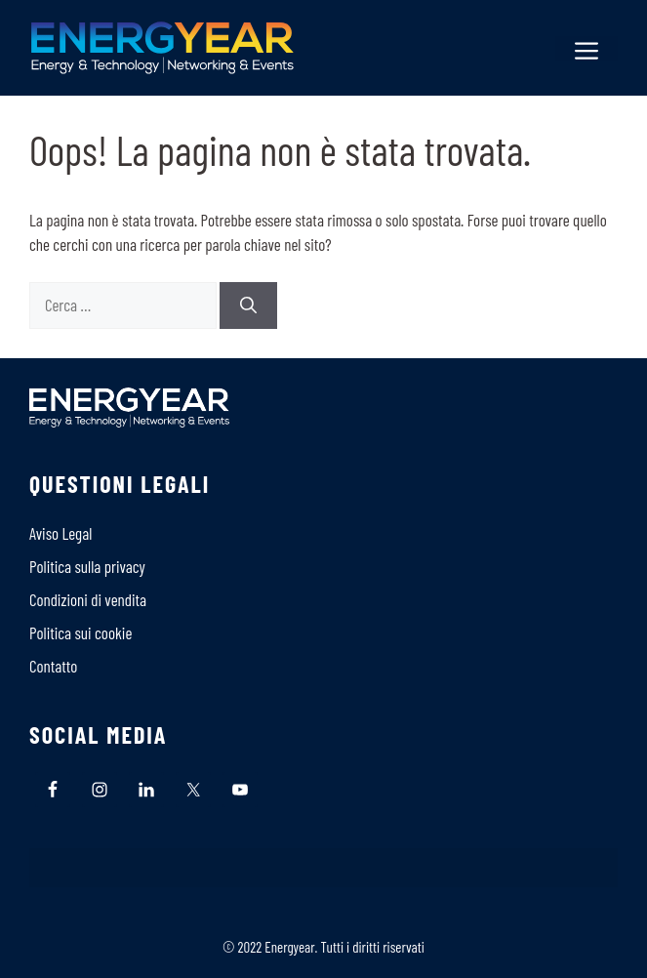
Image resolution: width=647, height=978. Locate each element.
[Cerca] (248, 305)
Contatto (53, 665)
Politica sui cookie (80, 632)
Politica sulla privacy (87, 566)
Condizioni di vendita (87, 599)
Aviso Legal (60, 533)
